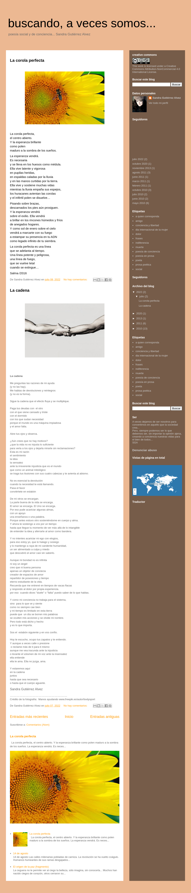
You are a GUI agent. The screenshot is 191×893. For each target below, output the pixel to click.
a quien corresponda (147, 216)
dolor (138, 234)
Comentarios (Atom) (37, 724)
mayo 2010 (138, 203)
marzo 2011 (139, 181)
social (138, 269)
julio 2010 (137, 194)
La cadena (19, 290)
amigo (138, 220)
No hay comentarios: (76, 279)
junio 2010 (138, 198)
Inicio (69, 717)
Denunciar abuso (144, 450)
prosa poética (143, 264)
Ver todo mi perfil (158, 102)
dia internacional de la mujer (151, 229)
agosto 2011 (139, 172)
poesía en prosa (144, 255)
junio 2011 (138, 176)
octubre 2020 (139, 163)
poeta (138, 260)
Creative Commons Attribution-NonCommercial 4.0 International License (156, 69)
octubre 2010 (139, 189)
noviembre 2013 (141, 168)
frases (138, 238)
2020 (139, 313)
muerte (139, 247)
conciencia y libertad (147, 225)
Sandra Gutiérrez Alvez (167, 97)
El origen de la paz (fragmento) (31, 866)
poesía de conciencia (147, 251)
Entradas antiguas (104, 717)
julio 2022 (137, 159)
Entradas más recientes (29, 717)
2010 (139, 328)
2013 (139, 318)
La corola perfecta (27, 60)
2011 (139, 323)
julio (142, 296)
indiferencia (142, 242)
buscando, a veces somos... (82, 23)
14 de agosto (20, 853)
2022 (139, 292)
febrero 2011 (139, 185)
